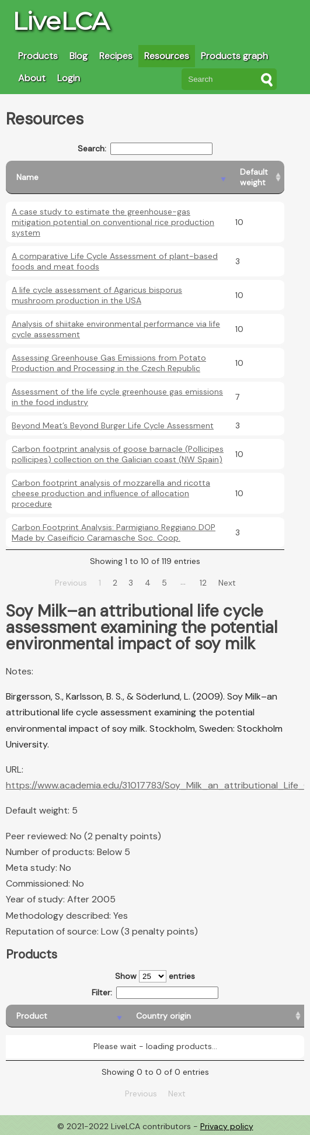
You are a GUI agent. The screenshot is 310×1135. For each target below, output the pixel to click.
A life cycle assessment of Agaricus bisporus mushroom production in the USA (97, 295)
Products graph (234, 56)
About (32, 78)
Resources (166, 56)
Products (38, 56)
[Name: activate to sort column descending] (117, 177)
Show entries (155, 976)
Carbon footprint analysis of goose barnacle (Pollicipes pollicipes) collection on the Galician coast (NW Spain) (118, 454)
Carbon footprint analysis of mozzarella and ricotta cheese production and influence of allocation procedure (111, 493)
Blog (78, 56)
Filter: (155, 993)
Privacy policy (226, 1126)
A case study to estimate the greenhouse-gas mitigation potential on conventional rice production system (113, 222)
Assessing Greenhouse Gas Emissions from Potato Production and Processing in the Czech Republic (109, 362)
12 (203, 582)
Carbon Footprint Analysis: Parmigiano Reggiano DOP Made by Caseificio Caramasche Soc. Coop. (113, 532)
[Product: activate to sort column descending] (39, 1016)
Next (227, 582)
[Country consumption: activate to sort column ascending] (237, 1016)
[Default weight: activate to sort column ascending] (256, 177)
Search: (145, 149)
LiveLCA (60, 21)
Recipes (116, 56)
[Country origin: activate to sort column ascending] (121, 1016)
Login (68, 78)
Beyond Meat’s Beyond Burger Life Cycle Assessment (113, 425)
